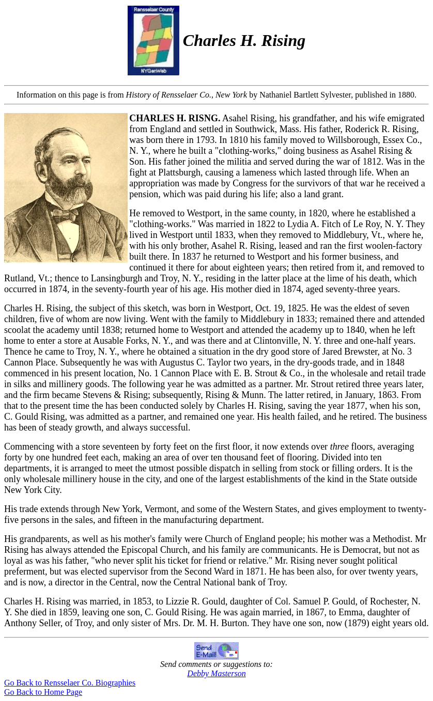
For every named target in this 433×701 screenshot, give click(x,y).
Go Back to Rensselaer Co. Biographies (69, 682)
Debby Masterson (216, 673)
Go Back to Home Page (43, 692)
